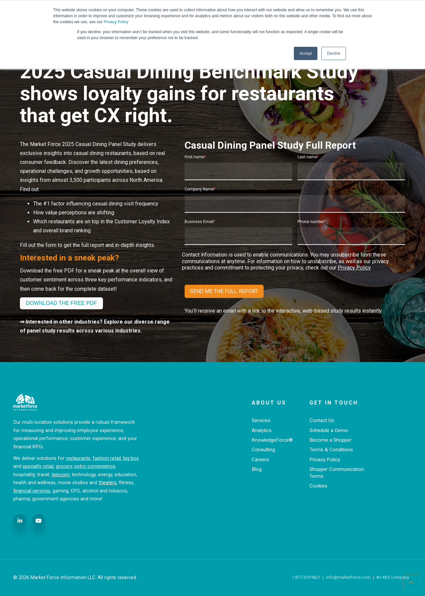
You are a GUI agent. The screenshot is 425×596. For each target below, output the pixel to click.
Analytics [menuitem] (262, 430)
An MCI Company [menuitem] (392, 577)
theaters (108, 482)
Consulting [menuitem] (263, 450)
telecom (60, 475)
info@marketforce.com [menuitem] (348, 577)
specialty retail (38, 466)
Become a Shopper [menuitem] (330, 440)
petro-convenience (94, 466)
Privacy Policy (116, 22)
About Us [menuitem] (269, 403)
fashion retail (107, 458)
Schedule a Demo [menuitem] (328, 430)
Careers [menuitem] (260, 460)
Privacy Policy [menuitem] (324, 460)
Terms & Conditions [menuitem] (331, 450)
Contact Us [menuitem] (321, 420)
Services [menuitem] (261, 420)
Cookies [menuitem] (318, 486)
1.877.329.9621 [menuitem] (306, 577)
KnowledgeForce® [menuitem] (272, 440)
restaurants (78, 458)
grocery (64, 466)
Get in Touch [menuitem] (333, 403)
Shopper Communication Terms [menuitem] (336, 472)
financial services (31, 491)
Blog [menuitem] (257, 469)
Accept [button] (305, 53)
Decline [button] (333, 53)
